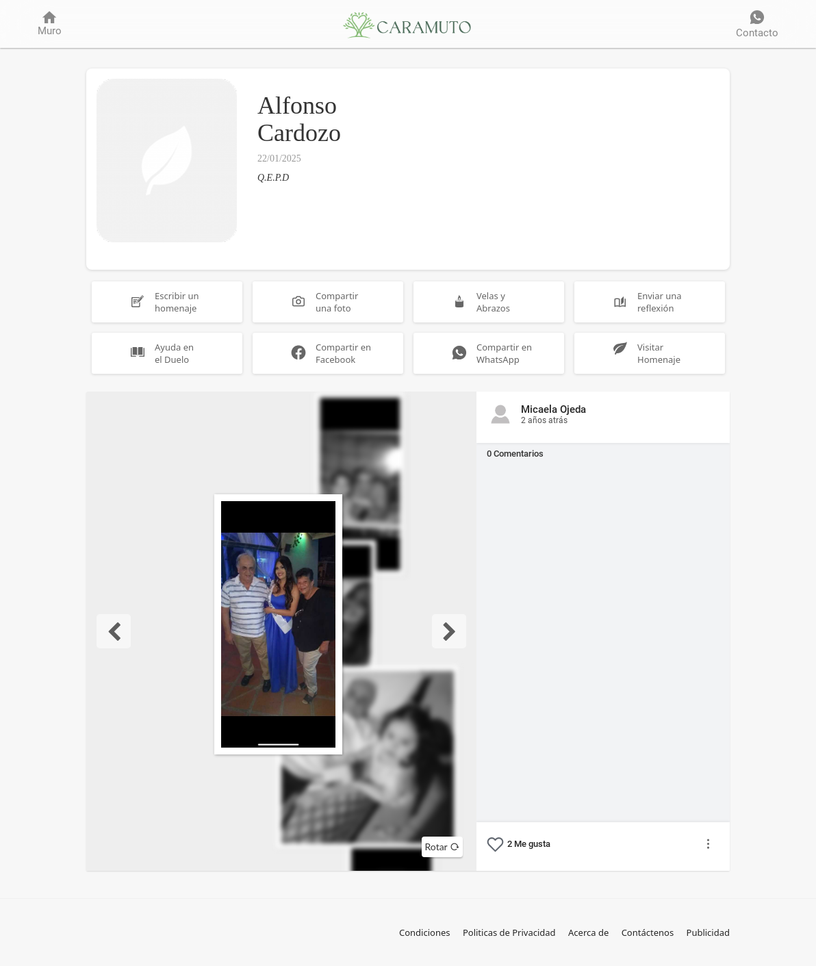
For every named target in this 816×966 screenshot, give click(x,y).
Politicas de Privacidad (509, 932)
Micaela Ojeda (553, 414)
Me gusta (528, 844)
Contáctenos (648, 932)
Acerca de (588, 932)
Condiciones (424, 932)
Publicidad (708, 932)
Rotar (442, 846)
